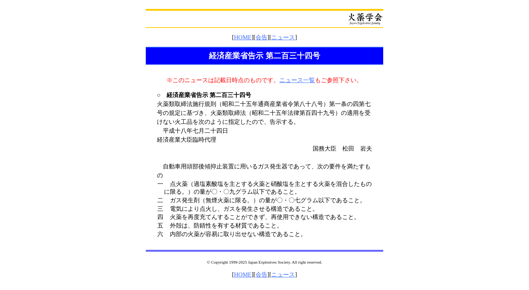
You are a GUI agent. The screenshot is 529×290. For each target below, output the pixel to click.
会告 (261, 37)
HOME (243, 37)
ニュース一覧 (297, 80)
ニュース (283, 37)
